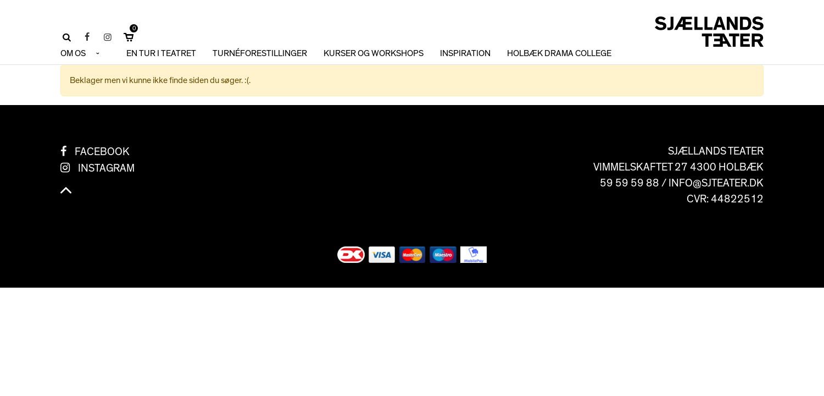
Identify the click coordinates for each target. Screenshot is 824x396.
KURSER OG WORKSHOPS (374, 53)
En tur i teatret (161, 53)
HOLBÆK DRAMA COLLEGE (559, 53)
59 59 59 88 (629, 183)
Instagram (106, 168)
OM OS (73, 53)
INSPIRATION (465, 53)
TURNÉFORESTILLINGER (260, 53)
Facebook (102, 151)
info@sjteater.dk (716, 183)
